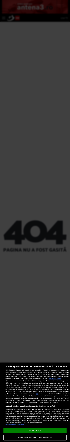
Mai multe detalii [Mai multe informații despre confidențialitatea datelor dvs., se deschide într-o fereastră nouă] (55, 379)
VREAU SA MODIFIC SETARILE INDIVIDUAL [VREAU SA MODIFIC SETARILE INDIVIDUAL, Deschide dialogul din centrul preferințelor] (35, 438)
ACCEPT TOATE (35, 431)
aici (37, 394)
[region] (35, 402)
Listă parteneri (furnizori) (15, 424)
